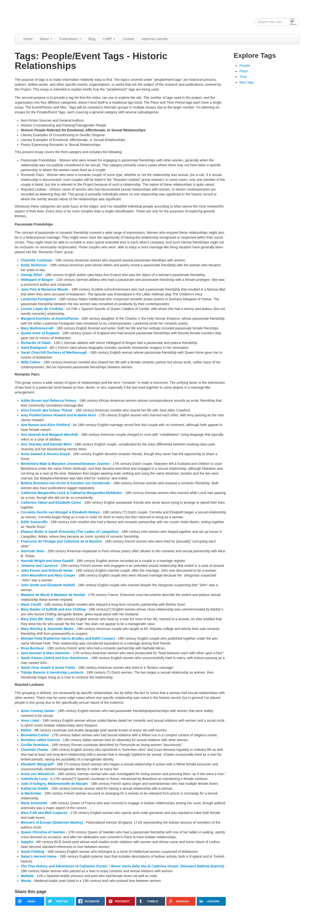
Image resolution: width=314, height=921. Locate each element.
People (244, 65)
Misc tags (246, 82)
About (46, 39)
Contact (128, 39)
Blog (92, 39)
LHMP (109, 39)
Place (243, 71)
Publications (70, 39)
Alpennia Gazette (155, 39)
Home (28, 39)
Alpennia (40, 16)
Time (243, 77)
